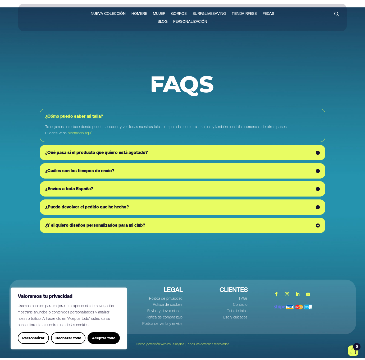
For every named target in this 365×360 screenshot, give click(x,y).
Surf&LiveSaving (209, 14)
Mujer (159, 14)
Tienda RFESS (244, 14)
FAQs (243, 300)
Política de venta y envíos (162, 325)
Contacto (240, 306)
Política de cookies (167, 306)
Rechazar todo (68, 338)
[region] (69, 318)
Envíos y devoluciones (164, 313)
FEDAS (268, 14)
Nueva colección (108, 14)
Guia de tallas (237, 313)
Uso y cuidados (235, 319)
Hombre (139, 14)
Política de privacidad (165, 300)
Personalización (190, 22)
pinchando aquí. (80, 135)
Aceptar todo (103, 338)
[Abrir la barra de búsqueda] (336, 14)
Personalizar (33, 338)
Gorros (179, 14)
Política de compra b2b (164, 319)
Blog (162, 22)
